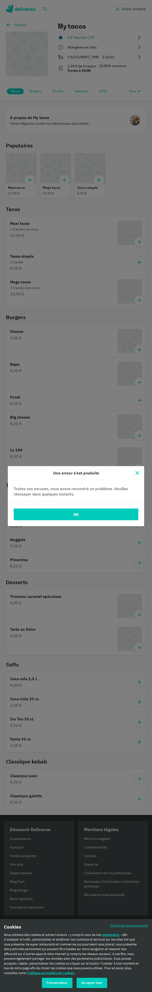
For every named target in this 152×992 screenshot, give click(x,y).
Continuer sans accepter (129, 925)
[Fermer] (137, 473)
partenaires (110, 935)
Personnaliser (57, 983)
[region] (76, 955)
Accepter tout (92, 983)
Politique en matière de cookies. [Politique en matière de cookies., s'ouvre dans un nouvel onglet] (51, 973)
